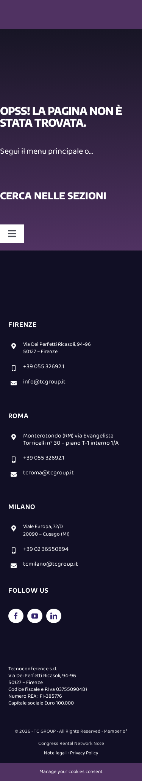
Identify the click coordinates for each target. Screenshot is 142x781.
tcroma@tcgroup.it (48, 472)
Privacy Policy (84, 753)
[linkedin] (53, 616)
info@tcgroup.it (44, 382)
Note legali (55, 753)
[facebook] (15, 616)
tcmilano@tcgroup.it (50, 564)
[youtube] (34, 616)
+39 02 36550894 (46, 549)
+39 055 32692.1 (43, 366)
